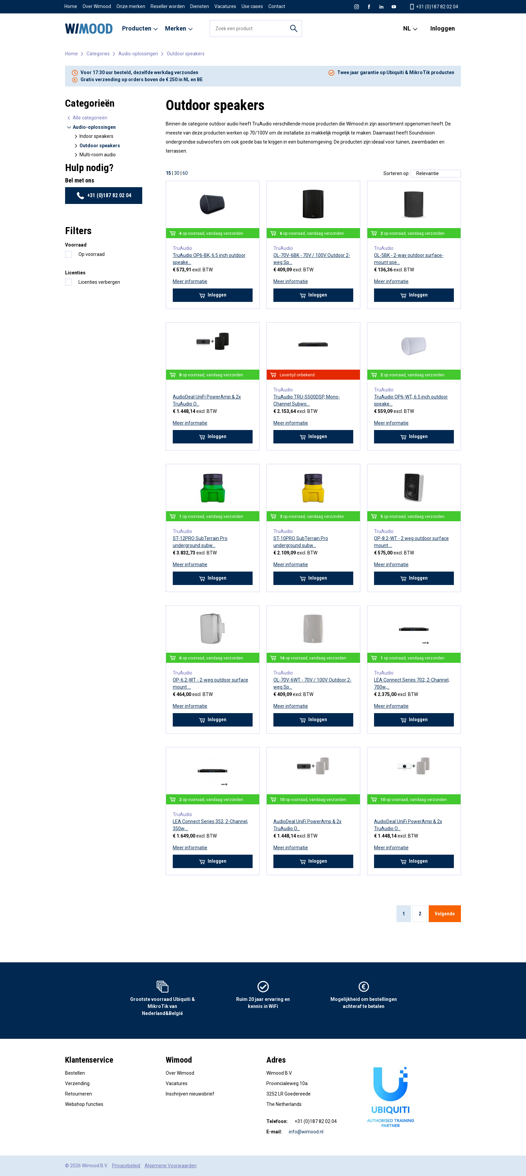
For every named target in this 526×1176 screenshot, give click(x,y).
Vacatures (225, 6)
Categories (98, 53)
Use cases (252, 6)
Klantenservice (89, 1060)
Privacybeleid (126, 1165)
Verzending (77, 1083)
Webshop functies (84, 1104)
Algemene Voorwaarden (171, 1165)
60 (185, 173)
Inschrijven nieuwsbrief (190, 1094)
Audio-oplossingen (138, 53)
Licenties (75, 272)
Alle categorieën (86, 118)
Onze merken (130, 6)
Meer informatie (190, 281)
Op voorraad (91, 254)
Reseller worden (168, 6)
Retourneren (78, 1094)
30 (176, 173)
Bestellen (75, 1073)
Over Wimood (97, 6)
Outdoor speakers (186, 53)
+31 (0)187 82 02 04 (103, 196)
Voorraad (76, 245)
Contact (276, 6)
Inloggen (442, 28)
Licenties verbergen (99, 282)
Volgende (445, 913)
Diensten (199, 6)
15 (168, 173)
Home (70, 6)
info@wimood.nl (306, 1131)
